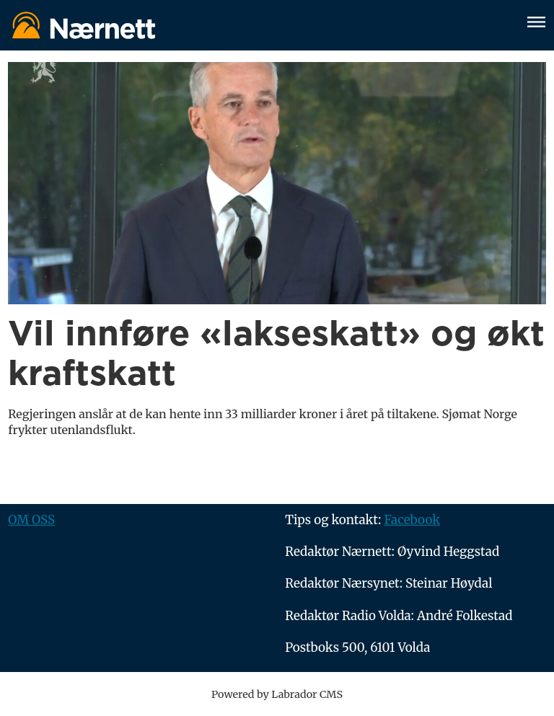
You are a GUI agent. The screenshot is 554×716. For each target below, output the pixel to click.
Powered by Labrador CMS (277, 694)
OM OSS (31, 520)
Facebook (412, 520)
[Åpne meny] (536, 24)
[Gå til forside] (259, 25)
